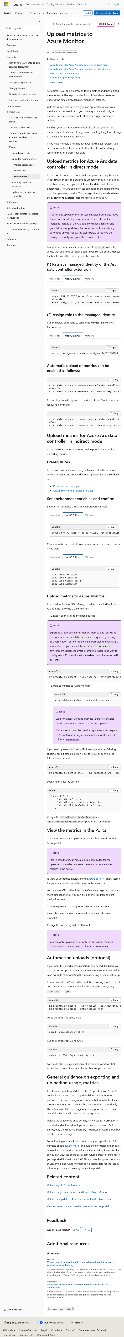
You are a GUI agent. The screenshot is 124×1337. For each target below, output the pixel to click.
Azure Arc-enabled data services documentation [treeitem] (22, 37)
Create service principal (66, 486)
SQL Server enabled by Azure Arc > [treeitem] (22, 231)
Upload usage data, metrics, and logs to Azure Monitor (77, 1192)
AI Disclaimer (9, 1330)
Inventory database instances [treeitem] (21, 184)
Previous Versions (28, 1330)
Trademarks (25, 1334)
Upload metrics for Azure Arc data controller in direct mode (79, 64)
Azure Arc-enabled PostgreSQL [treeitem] (21, 223)
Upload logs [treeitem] (20, 170)
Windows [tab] (89, 278)
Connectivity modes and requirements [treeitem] (21, 74)
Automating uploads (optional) (65, 77)
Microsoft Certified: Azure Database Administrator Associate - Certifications (78, 1286)
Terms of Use (9, 1334)
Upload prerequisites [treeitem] (24, 164)
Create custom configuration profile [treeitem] (23, 119)
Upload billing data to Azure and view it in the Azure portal (79, 1199)
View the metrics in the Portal (64, 73)
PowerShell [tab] (54, 278)
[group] (84, 299)
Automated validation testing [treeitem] (23, 100)
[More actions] (118, 24)
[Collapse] (39, 21)
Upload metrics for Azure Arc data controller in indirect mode (80, 68)
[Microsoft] (6, 4)
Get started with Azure (107, 12)
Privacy (69, 1330)
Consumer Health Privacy (91, 1330)
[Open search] (109, 4)
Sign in (116, 4)
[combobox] (22, 28)
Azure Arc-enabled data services (72, 24)
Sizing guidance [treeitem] (17, 88)
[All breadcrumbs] (50, 24)
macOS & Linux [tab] (72, 278)
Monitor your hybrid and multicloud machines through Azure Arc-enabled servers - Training (80, 1264)
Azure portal (95, 878)
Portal (88, 12)
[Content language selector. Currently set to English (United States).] (17, 1322)
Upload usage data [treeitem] (21, 153)
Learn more (72, 739)
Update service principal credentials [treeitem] (23, 194)
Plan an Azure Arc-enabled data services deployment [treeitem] (24, 64)
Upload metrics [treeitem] (22, 176)
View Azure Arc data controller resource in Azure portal (78, 1206)
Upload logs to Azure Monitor (63, 1185)
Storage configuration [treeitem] (20, 82)
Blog (43, 1330)
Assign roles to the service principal (73, 490)
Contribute (56, 1330)
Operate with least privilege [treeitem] (22, 94)
